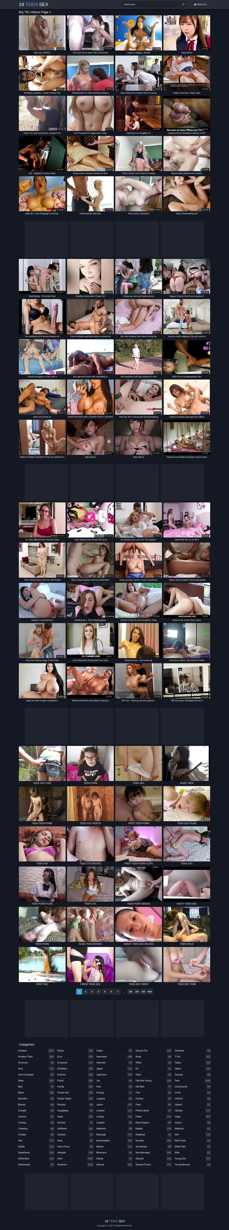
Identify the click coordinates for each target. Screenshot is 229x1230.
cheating (36, 1128)
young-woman (193, 1164)
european (75, 1062)
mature (114, 1146)
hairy (75, 1140)
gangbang (75, 1110)
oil (154, 1068)
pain (154, 1092)
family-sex (75, 1092)
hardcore (75, 1164)
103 (143, 991)
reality (154, 1128)
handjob (75, 1152)
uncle (193, 1092)
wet (193, 1134)
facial (75, 1080)
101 (130, 991)
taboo (193, 1062)
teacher (193, 1074)
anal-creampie (36, 1074)
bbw (36, 1086)
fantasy (75, 1104)
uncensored (193, 1086)
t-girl (193, 1056)
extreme (75, 1074)
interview (114, 1062)
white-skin (193, 1146)
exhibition (75, 1068)
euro (75, 1056)
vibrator (193, 1110)
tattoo (193, 1068)
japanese (114, 1074)
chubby (36, 1134)
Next (150, 991)
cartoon (36, 1116)
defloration (36, 1158)
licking (114, 1116)
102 (137, 991)
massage (114, 1134)
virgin (193, 1116)
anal (36, 1068)
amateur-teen (36, 1056)
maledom (114, 1128)
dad (36, 1140)
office (154, 1062)
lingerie (114, 1122)
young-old (193, 1158)
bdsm (36, 1092)
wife (193, 1152)
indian (114, 1050)
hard (75, 1158)
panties (154, 1098)
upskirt (193, 1104)
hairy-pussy (75, 1146)
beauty (36, 1104)
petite (154, 1116)
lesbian (114, 1110)
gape (75, 1116)
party (154, 1104)
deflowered (36, 1164)
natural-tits (154, 1050)
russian (154, 1140)
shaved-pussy (154, 1164)
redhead (154, 1134)
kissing (114, 1092)
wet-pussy (193, 1140)
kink (114, 1086)
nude (154, 1056)
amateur (36, 1050)
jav (114, 1080)
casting (36, 1122)
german (75, 1122)
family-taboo (75, 1098)
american (36, 1062)
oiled (154, 1074)
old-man (154, 1086)
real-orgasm (154, 1122)
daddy (36, 1146)
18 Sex (33, 4)
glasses (75, 1134)
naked (114, 1158)
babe (36, 1080)
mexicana (114, 1152)
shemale (193, 1050)
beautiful (36, 1098)
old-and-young (154, 1080)
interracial (114, 1056)
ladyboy (114, 1098)
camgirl (36, 1110)
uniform (193, 1098)
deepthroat (36, 1152)
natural (114, 1164)
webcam (193, 1128)
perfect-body (154, 1110)
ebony (75, 1050)
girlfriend (75, 1128)
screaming (154, 1146)
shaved (154, 1158)
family (75, 1086)
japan (114, 1068)
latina (114, 1104)
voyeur (193, 1122)
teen (193, 1080)
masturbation (114, 1140)
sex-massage (154, 1152)
